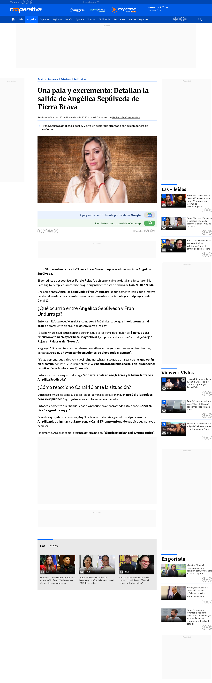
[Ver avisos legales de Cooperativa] (175, 22)
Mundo (68, 19)
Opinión (80, 19)
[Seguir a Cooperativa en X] (27, 2)
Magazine (31, 19)
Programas (119, 19)
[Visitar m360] (180, 22)
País (20, 19)
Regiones (57, 19)
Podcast (91, 19)
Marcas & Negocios (138, 19)
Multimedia (104, 19)
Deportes (44, 19)
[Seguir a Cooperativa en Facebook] (23, 2)
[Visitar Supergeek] (185, 22)
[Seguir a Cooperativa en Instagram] (31, 2)
